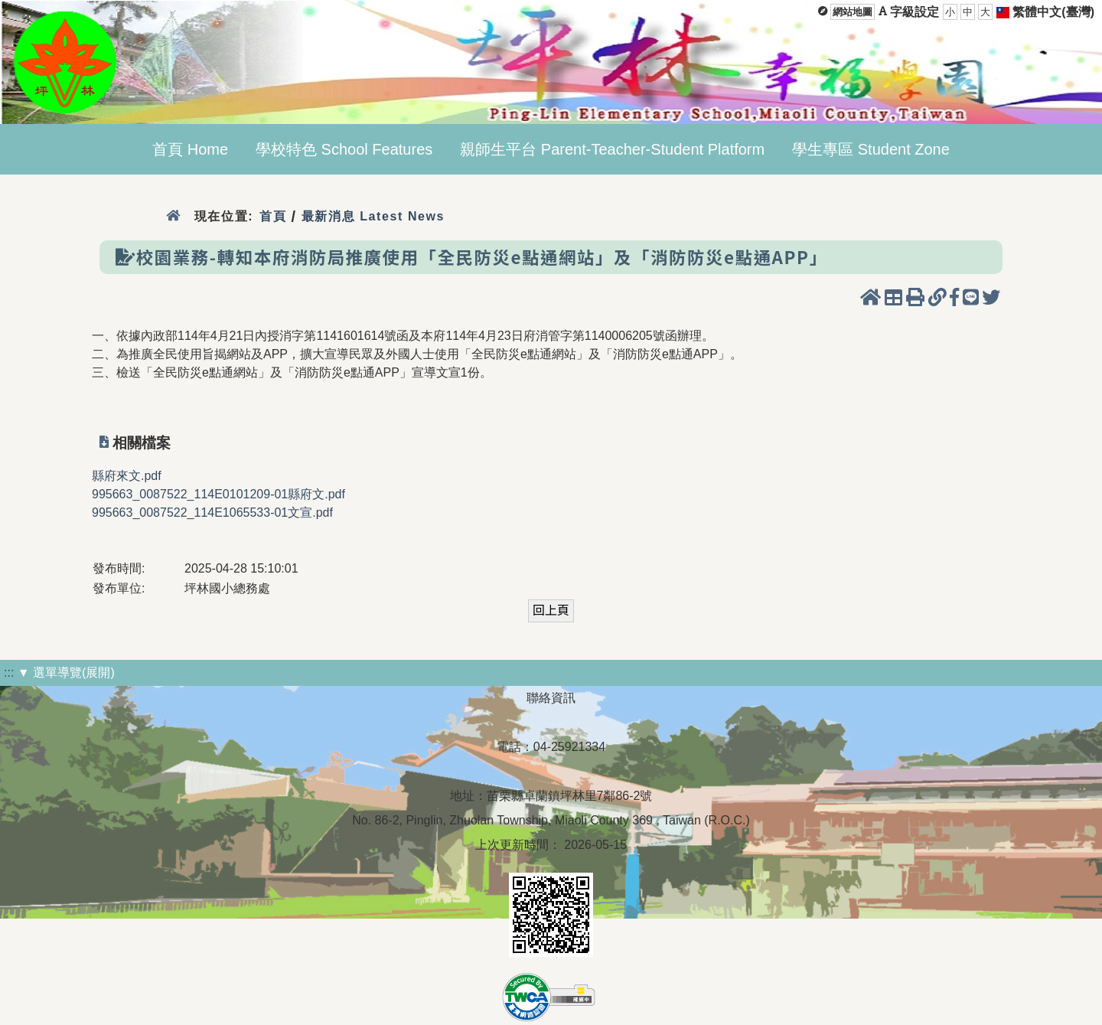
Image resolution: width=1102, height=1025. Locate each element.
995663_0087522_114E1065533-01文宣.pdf (212, 512)
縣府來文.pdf (126, 475)
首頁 (273, 216)
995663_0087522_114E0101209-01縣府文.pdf (218, 494)
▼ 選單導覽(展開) (66, 672)
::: (9, 672)
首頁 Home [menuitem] (190, 149)
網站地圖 (852, 12)
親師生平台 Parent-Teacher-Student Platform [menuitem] (612, 149)
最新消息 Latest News (373, 216)
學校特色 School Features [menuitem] (344, 149)
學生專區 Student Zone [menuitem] (871, 149)
